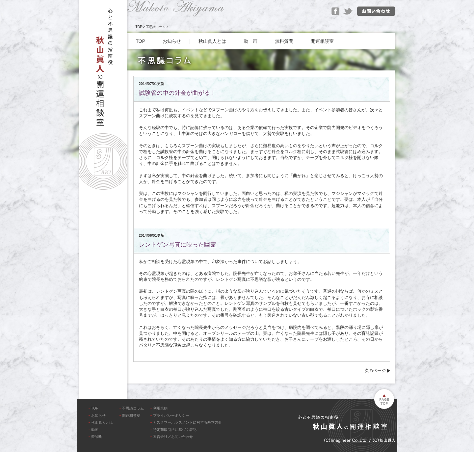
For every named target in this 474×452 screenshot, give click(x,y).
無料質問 (284, 41)
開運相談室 (322, 41)
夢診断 (96, 437)
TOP (139, 27)
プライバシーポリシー (171, 415)
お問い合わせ (376, 11)
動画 (94, 430)
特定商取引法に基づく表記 (175, 430)
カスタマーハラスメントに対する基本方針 (187, 422)
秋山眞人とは (212, 41)
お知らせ (172, 41)
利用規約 (160, 408)
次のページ (375, 370)
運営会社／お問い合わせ (173, 437)
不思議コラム (156, 27)
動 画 (250, 41)
